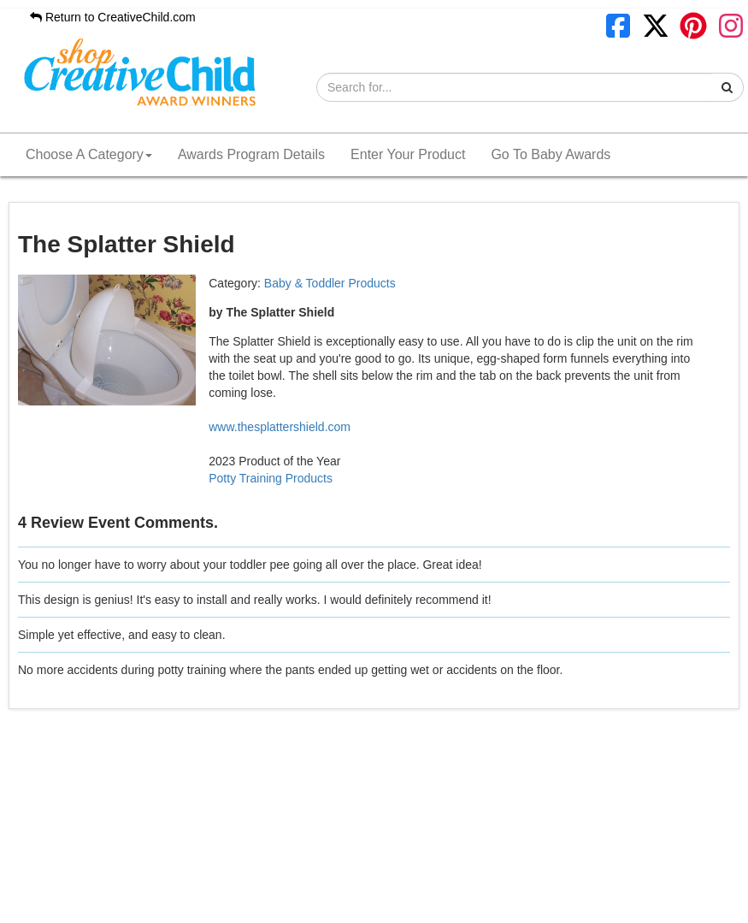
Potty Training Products (271, 478)
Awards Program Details (251, 154)
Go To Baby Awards (550, 154)
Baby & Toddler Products (330, 283)
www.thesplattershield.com (279, 427)
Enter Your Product (407, 154)
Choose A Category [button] (89, 154)
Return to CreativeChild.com (113, 17)
